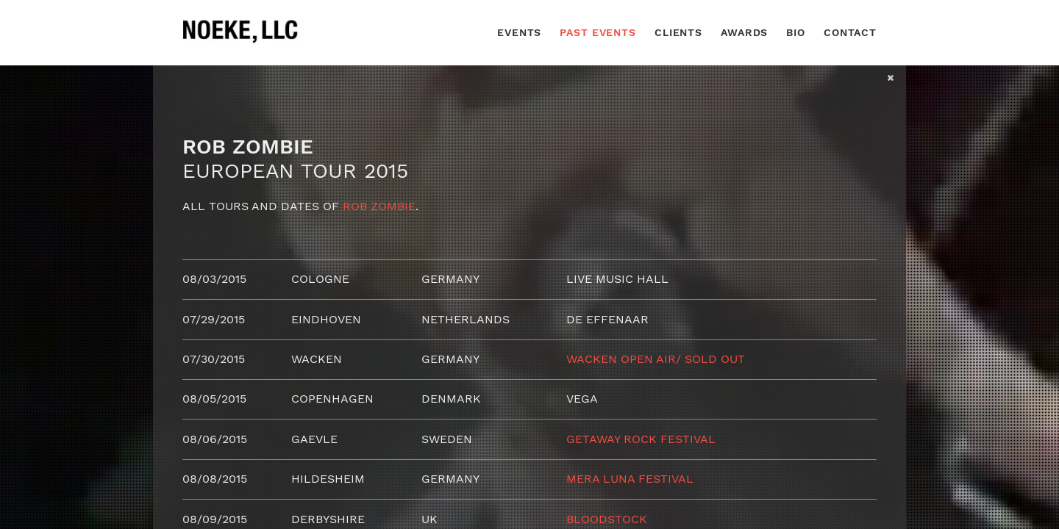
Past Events (598, 32)
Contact (850, 32)
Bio (795, 32)
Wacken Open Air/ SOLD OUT (655, 359)
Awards (744, 32)
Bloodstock (606, 519)
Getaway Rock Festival (641, 439)
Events (519, 32)
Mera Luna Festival (629, 479)
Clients (678, 32)
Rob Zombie (379, 206)
